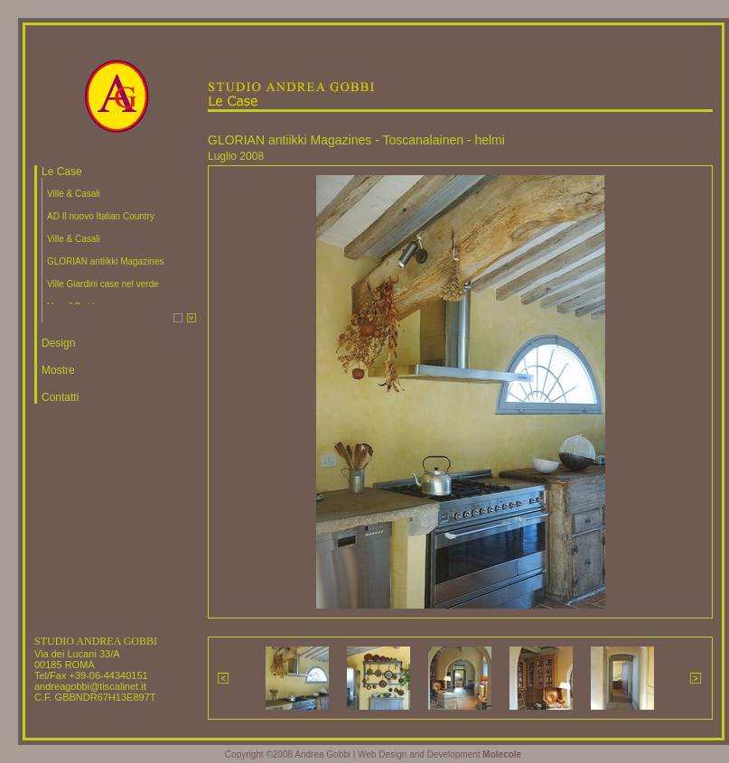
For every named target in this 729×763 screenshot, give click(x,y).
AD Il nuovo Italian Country (100, 216)
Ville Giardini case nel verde (103, 284)
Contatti (60, 397)
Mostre (58, 370)
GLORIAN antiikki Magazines (105, 261)
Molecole (501, 754)
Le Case (62, 171)
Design (58, 343)
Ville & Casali (73, 194)
